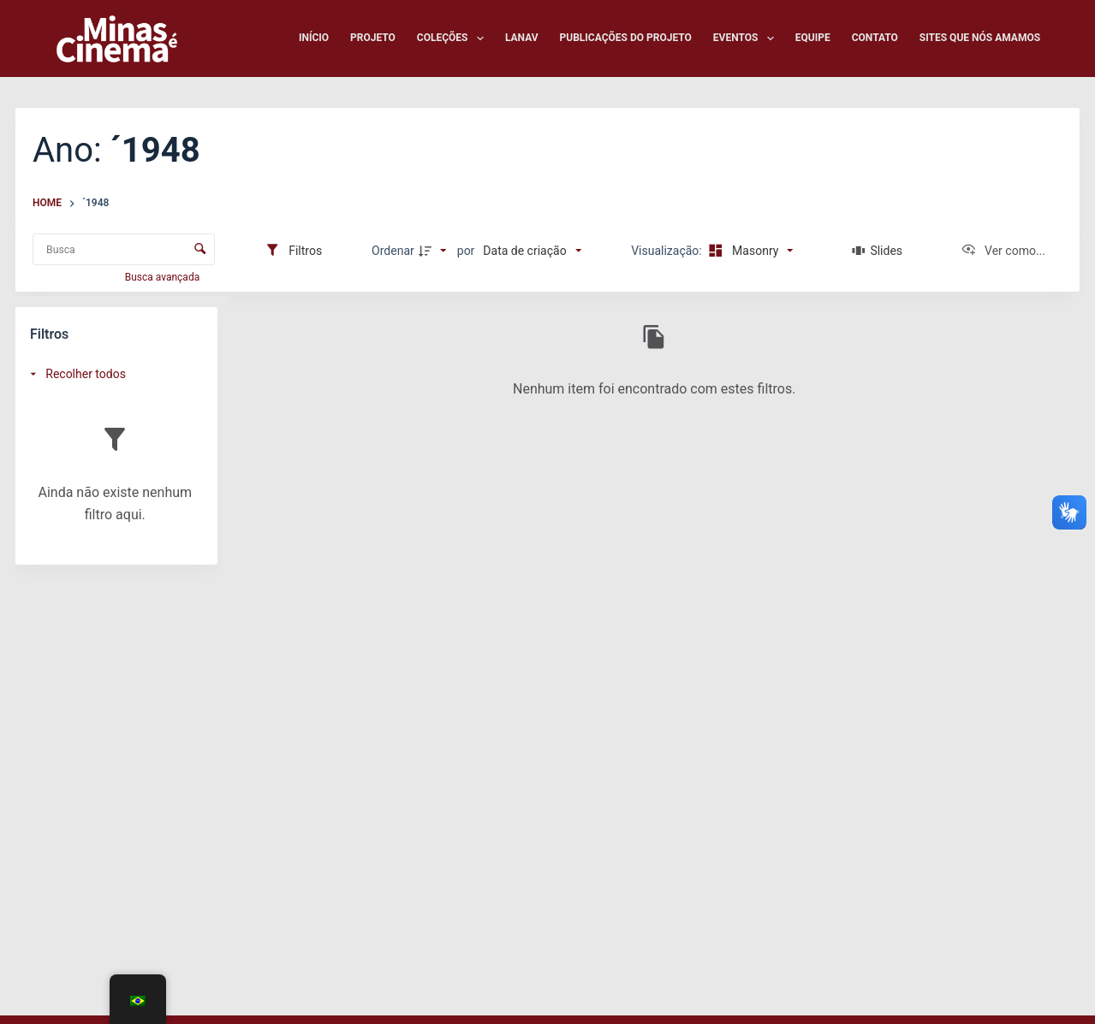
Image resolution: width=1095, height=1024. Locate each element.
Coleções (454, 38)
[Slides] (877, 250)
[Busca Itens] (124, 249)
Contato (875, 38)
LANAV (522, 38)
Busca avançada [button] (163, 277)
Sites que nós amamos (979, 38)
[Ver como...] (1003, 250)
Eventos (747, 38)
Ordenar (393, 250)
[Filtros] (293, 250)
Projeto (373, 38)
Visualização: (668, 250)
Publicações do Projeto (626, 38)
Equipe (812, 38)
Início (314, 38)
